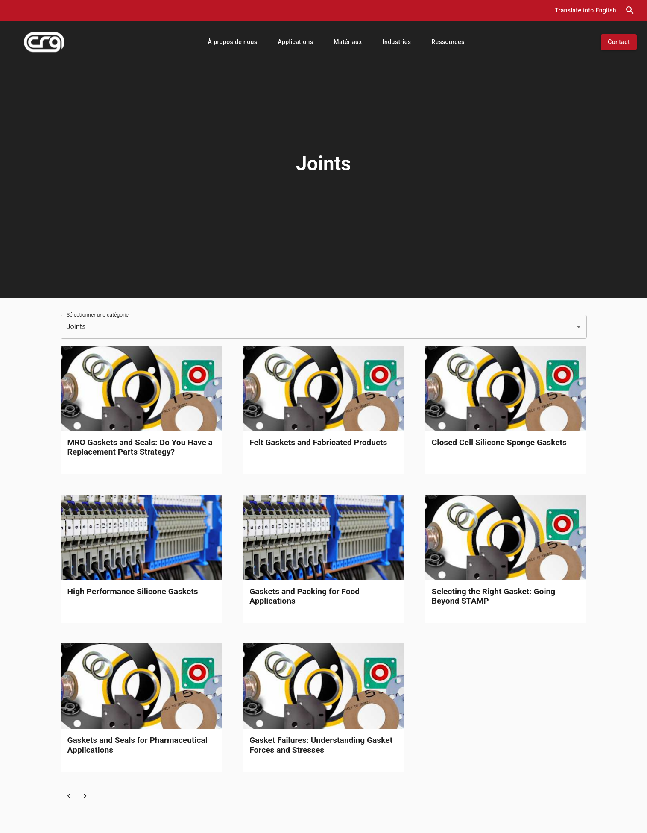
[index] (44, 42)
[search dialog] (630, 10)
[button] (585, 10)
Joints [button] (76, 327)
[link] (141, 410)
